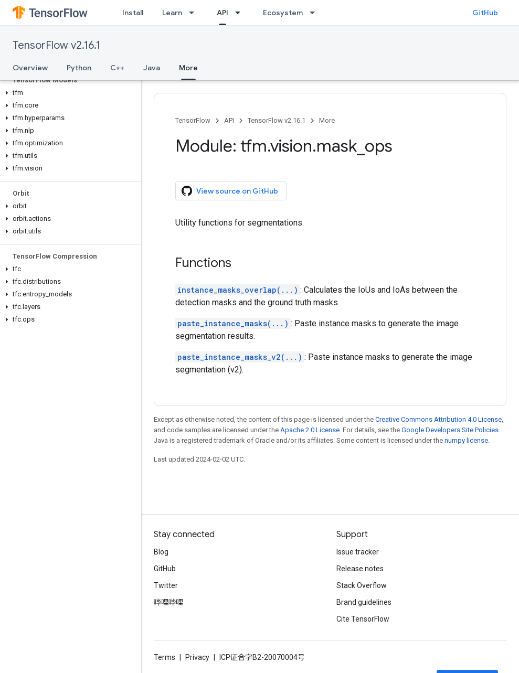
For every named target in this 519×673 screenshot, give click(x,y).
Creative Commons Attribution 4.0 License (438, 419)
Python (79, 67)
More (327, 120)
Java (151, 67)
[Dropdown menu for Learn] (194, 12)
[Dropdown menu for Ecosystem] (315, 12)
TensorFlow (192, 120)
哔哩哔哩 (168, 602)
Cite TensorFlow (362, 619)
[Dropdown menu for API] (240, 12)
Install (132, 12)
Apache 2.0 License (310, 430)
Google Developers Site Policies (450, 430)
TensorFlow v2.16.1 (56, 45)
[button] (68, 93)
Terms (164, 657)
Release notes (360, 568)
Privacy (197, 657)
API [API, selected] (222, 12)
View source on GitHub (230, 191)
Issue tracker (357, 552)
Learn (172, 12)
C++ (117, 67)
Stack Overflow (361, 585)
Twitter (166, 585)
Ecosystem (283, 12)
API (229, 120)
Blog (161, 552)
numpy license (466, 440)
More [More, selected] (188, 67)
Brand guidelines (363, 602)
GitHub (485, 12)
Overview (30, 67)
